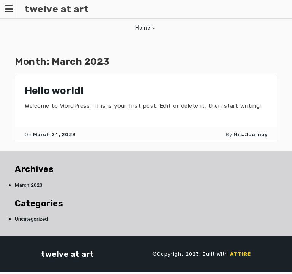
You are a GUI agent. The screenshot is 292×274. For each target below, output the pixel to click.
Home (143, 28)
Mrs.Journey (250, 134)
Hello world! (54, 91)
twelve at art (67, 254)
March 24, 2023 (54, 134)
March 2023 (29, 185)
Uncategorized (31, 219)
